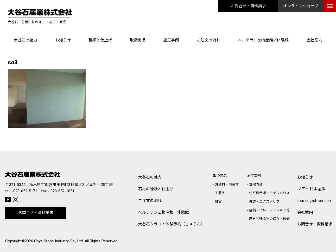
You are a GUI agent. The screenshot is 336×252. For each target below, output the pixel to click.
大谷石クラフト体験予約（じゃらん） (171, 224)
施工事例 (171, 40)
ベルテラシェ (163, 212)
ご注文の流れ (208, 40)
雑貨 (218, 202)
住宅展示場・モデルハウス (269, 193)
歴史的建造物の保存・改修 (269, 219)
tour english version (314, 200)
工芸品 (220, 193)
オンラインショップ (300, 6)
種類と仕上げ (100, 40)
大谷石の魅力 (25, 40)
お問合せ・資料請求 (248, 6)
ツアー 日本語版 (311, 189)
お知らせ (63, 40)
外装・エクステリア (264, 202)
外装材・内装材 (227, 184)
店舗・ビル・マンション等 (269, 210)
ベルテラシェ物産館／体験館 (263, 40)
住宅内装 (256, 184)
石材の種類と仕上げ (155, 189)
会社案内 (314, 40)
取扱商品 (137, 40)
